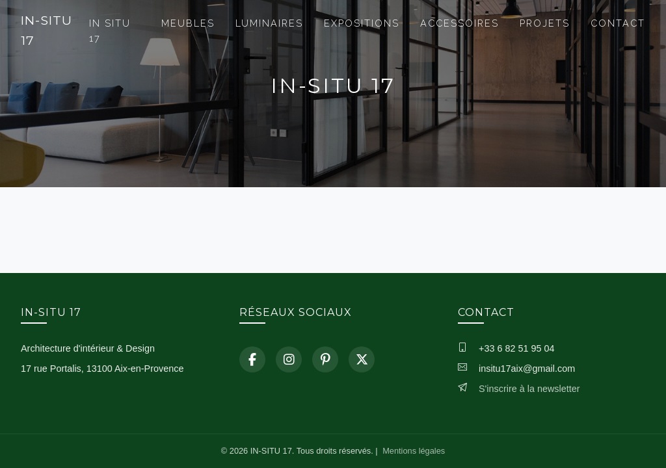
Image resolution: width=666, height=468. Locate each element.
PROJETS (545, 23)
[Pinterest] (325, 359)
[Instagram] (289, 359)
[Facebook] (252, 359)
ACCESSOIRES (459, 23)
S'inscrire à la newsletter (529, 389)
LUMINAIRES (269, 23)
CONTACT (618, 23)
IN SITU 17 (110, 31)
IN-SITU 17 (46, 30)
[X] (362, 359)
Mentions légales (413, 451)
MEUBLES (188, 23)
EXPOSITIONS (361, 23)
